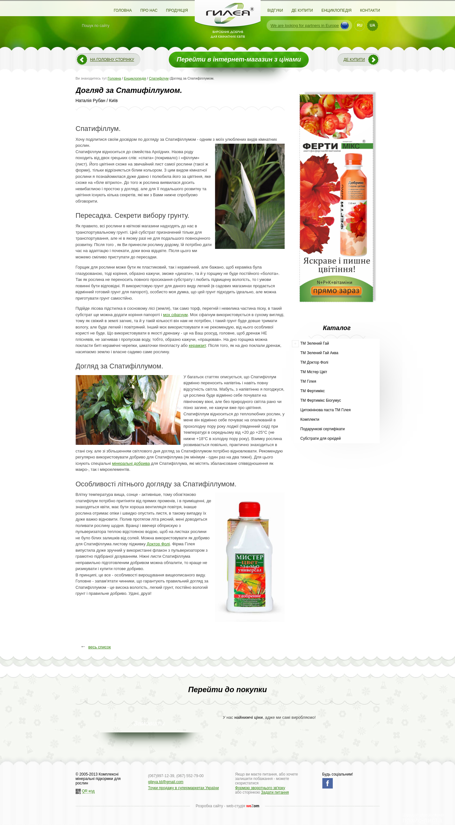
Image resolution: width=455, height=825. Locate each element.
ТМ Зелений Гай (314, 343)
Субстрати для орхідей (320, 438)
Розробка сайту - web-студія (227, 806)
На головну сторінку (112, 59)
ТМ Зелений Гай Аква (319, 353)
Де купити (302, 10)
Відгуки (275, 10)
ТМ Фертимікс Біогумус (320, 400)
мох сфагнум (175, 314)
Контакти (370, 10)
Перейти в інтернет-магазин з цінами (239, 59)
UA (372, 25)
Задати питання (275, 792)
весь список (99, 647)
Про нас (148, 10)
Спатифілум (158, 78)
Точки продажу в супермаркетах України (183, 788)
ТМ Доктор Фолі (314, 362)
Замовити (149, 723)
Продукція (177, 10)
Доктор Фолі (158, 544)
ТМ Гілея (308, 381)
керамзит (197, 345)
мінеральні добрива (131, 463)
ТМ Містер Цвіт (313, 372)
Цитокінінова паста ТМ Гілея (325, 410)
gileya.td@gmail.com (166, 782)
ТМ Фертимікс (312, 391)
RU (359, 25)
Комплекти (309, 419)
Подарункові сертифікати (322, 429)
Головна (123, 10)
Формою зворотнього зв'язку (260, 788)
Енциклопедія (336, 10)
